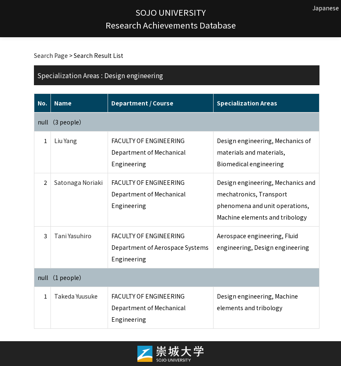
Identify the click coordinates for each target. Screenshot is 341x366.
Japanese (325, 8)
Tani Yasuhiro (72, 236)
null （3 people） (61, 122)
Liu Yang (65, 140)
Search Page (51, 55)
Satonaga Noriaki (78, 182)
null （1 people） (61, 277)
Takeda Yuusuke (76, 296)
